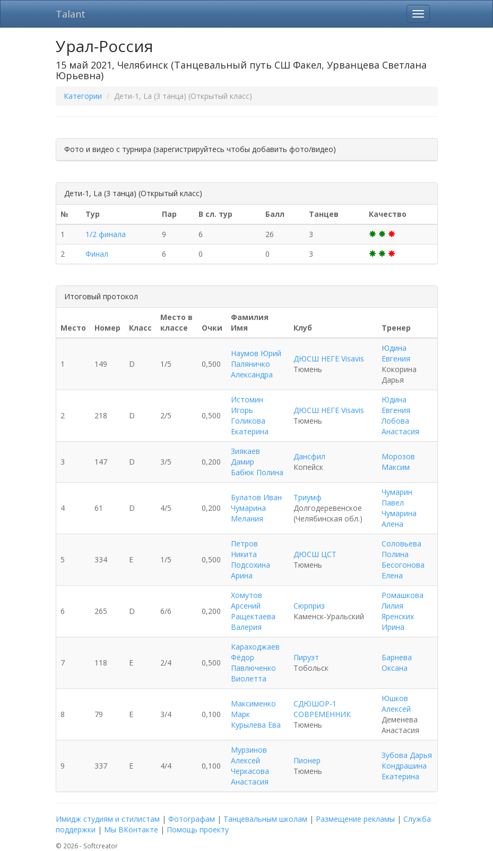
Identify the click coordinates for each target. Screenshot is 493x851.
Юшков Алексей (396, 703)
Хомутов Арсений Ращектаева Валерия (253, 611)
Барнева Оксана (397, 662)
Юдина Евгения (396, 353)
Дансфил (309, 456)
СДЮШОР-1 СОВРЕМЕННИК (322, 708)
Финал (96, 254)
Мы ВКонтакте (131, 829)
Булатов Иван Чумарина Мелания (256, 508)
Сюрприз (309, 606)
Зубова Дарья (407, 755)
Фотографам (191, 819)
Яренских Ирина (398, 621)
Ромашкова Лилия (402, 600)
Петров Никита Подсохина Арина (250, 559)
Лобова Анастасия (400, 426)
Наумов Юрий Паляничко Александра (256, 364)
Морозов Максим (398, 461)
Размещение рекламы (355, 819)
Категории (83, 96)
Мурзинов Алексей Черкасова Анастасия (250, 766)
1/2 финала (105, 234)
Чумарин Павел (397, 497)
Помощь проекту (198, 829)
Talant (70, 13)
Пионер (307, 760)
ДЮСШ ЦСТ (314, 554)
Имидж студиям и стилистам (108, 819)
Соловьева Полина (401, 548)
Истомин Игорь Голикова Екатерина (250, 415)
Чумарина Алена (399, 518)
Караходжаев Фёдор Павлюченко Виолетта (255, 663)
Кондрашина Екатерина (404, 771)
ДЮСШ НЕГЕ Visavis (328, 358)
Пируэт (306, 657)
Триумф (307, 497)
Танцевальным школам (265, 819)
